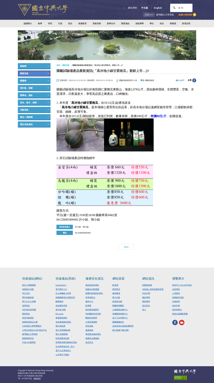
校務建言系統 (178, 297)
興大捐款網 (60, 326)
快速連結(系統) (65, 278)
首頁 (58, 65)
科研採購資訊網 (62, 338)
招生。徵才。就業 (28, 102)
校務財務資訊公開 (30, 322)
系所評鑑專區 (28, 318)
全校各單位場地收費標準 (123, 326)
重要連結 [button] (125, 23)
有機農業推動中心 (120, 314)
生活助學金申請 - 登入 (65, 346)
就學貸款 (26, 306)
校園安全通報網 (92, 338)
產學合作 (111, 23)
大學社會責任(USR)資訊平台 (34, 330)
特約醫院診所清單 (93, 314)
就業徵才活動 (28, 289)
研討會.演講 (61, 310)
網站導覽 (132, 8)
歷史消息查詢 (26, 124)
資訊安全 (146, 306)
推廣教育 (82, 23)
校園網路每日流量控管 (65, 297)
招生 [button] (70, 23)
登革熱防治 (90, 297)
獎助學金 (26, 314)
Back (126, 247)
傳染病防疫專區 (92, 285)
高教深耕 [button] (97, 23)
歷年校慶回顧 (28, 297)
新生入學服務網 (29, 285)
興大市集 (116, 297)
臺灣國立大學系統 (30, 334)
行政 (60, 23)
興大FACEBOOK (175, 322)
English (158, 8)
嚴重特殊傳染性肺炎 (94, 293)
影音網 (115, 285)
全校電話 (176, 289)
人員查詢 (176, 293)
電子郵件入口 (61, 289)
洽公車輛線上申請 (63, 293)
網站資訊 (148, 278)
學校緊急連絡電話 (93, 334)
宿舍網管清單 (61, 306)
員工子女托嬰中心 (120, 318)
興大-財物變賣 (62, 334)
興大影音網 (181, 322)
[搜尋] (180, 8)
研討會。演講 (26, 88)
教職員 (173, 23)
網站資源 (118, 278)
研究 (50, 23)
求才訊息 (26, 293)
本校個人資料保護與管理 (152, 289)
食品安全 (89, 342)
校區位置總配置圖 (180, 314)
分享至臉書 (194, 80)
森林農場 (116, 293)
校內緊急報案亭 (92, 310)
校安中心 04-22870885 (182, 285)
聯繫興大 (178, 278)
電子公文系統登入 (63, 350)
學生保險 (89, 326)
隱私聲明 (146, 301)
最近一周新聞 (26, 117)
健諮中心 (89, 301)
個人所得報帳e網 (63, 330)
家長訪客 (186, 23)
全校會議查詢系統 (63, 322)
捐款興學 (139, 23)
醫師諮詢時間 (91, 318)
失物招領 (176, 301)
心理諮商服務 (91, 322)
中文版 (144, 8)
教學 (40, 23)
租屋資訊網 (117, 301)
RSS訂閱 (146, 293)
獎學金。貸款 (26, 95)
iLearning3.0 (61, 285)
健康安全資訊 (94, 278)
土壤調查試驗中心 (120, 310)
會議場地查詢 (61, 318)
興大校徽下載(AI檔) (120, 330)
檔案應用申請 (28, 338)
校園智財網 (147, 285)
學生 (152, 23)
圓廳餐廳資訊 (118, 322)
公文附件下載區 (62, 355)
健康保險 (89, 330)
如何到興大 (177, 310)
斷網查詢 (59, 301)
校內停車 (176, 306)
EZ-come (59, 314)
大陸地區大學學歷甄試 (31, 326)
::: (124, 8)
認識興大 (28, 23)
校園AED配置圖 (92, 289)
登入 (144, 310)
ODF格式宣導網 (29, 310)
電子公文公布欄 (29, 301)
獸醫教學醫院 (118, 306)
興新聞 (23, 66)
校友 (162, 23)
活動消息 (24, 110)
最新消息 (24, 73)
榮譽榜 (23, 81)
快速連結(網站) (32, 278)
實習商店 (116, 289)
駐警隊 (88, 306)
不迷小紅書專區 (29, 342)
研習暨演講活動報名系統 (66, 342)
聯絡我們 (37, 379)
